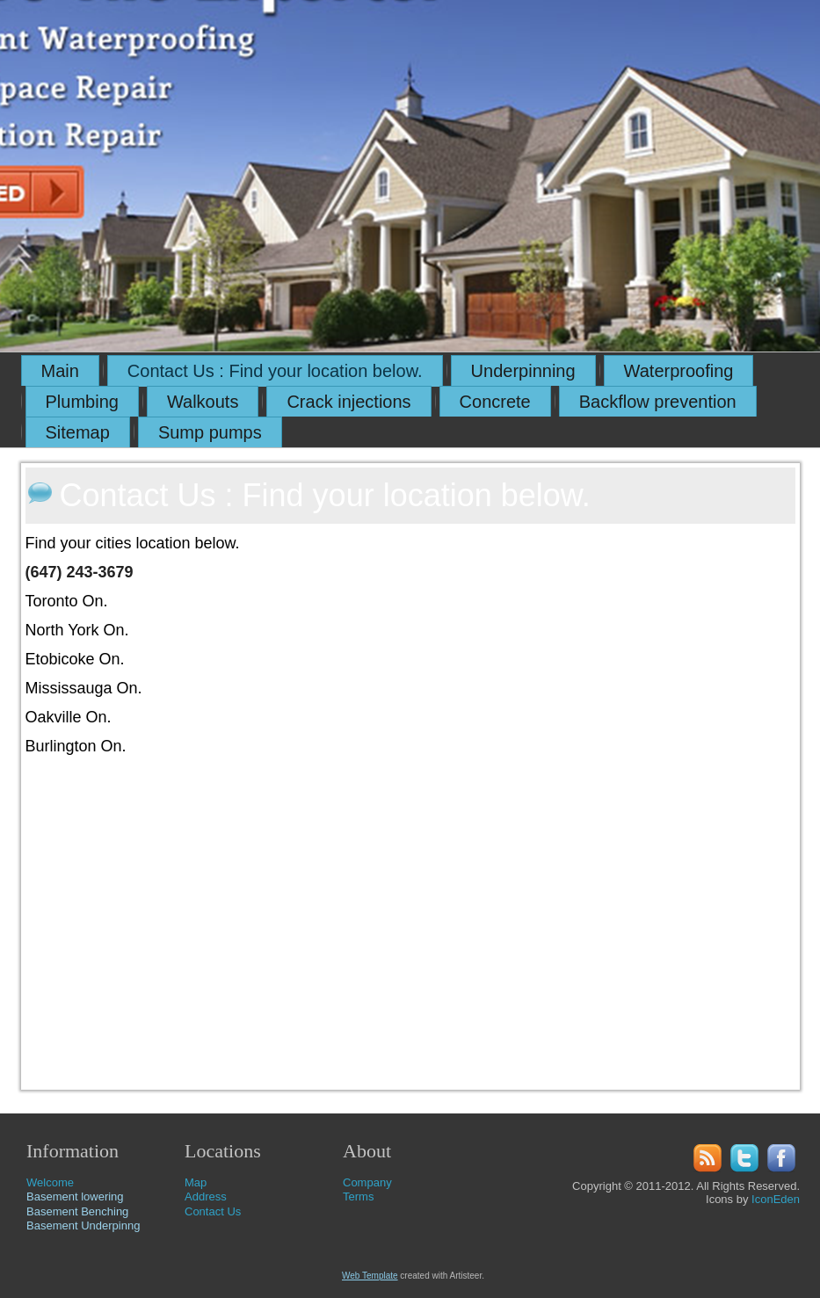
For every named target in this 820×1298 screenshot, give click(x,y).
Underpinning (523, 371)
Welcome (50, 1182)
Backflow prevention (658, 401)
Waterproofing (679, 371)
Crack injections (348, 401)
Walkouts (203, 401)
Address (206, 1196)
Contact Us (213, 1211)
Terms (358, 1196)
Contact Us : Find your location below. (275, 371)
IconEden (775, 1199)
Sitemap (78, 432)
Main (60, 371)
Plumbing (82, 401)
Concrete (495, 401)
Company (367, 1182)
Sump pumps (210, 432)
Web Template (370, 1275)
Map (196, 1182)
